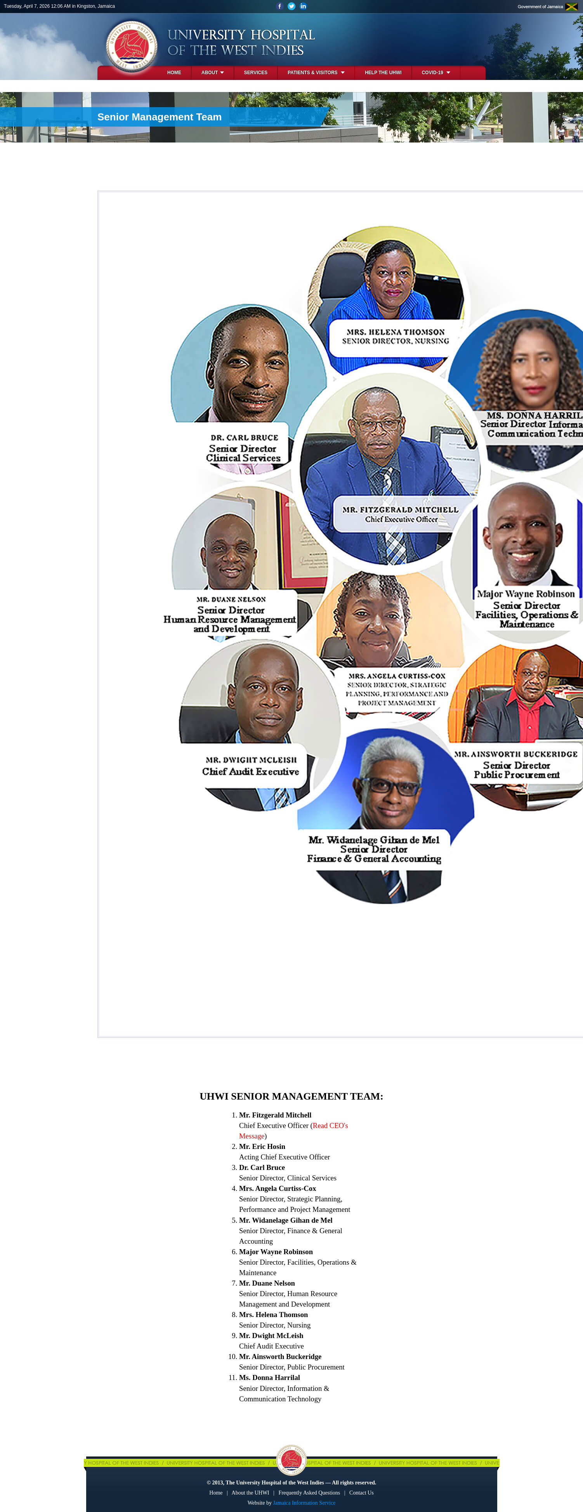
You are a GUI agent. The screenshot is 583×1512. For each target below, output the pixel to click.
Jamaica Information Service (304, 1503)
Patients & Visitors (316, 72)
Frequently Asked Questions (309, 1493)
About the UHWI (250, 1493)
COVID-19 (436, 72)
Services (255, 72)
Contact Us (361, 1493)
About (212, 72)
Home (174, 72)
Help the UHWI (383, 72)
